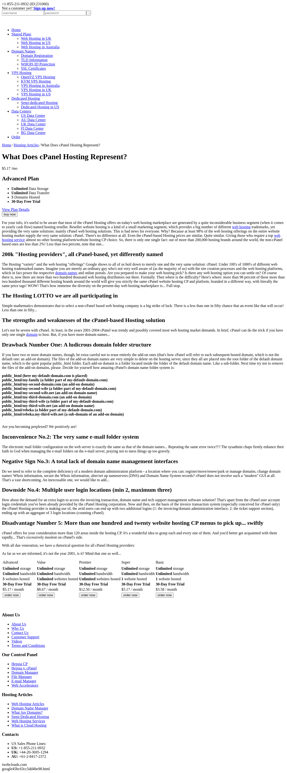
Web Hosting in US (36, 43)
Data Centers (21, 111)
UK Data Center (33, 124)
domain (32, 334)
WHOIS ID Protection (38, 64)
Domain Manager (24, 672)
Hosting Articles (26, 145)
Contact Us (20, 633)
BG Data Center (33, 133)
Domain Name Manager (29, 708)
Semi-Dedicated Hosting (30, 717)
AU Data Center (33, 120)
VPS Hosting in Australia (40, 86)
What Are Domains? (27, 712)
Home (16, 30)
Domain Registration (37, 56)
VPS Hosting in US (36, 94)
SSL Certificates (33, 68)
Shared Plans (21, 34)
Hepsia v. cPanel (24, 668)
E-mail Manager (23, 681)
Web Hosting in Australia (40, 47)
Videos (16, 641)
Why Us (17, 628)
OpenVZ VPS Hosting (38, 77)
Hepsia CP (19, 664)
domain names (66, 273)
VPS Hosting (21, 73)
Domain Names (23, 51)
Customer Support (25, 637)
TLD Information (34, 60)
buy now (10, 214)
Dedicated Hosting (25, 98)
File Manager (21, 677)
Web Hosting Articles (27, 704)
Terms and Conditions (28, 646)
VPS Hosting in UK (36, 90)
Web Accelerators (24, 685)
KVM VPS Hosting (36, 81)
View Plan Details (15, 210)
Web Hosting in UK (36, 38)
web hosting (241, 227)
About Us (18, 624)
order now (12, 595)
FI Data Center (32, 128)
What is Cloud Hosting (28, 725)
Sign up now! (44, 8)
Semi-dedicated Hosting (39, 103)
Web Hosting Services (28, 721)
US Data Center (33, 116)
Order (15, 137)
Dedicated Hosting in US (40, 107)
